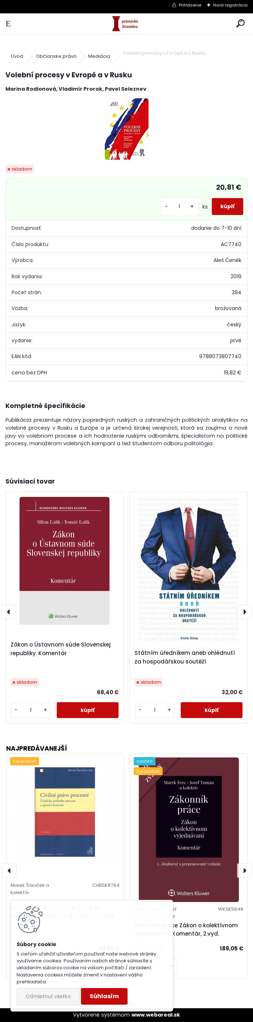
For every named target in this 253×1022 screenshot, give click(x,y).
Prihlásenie (190, 5)
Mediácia (99, 56)
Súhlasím (104, 996)
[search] (240, 24)
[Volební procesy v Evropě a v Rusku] (127, 129)
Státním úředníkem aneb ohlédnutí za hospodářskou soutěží (184, 657)
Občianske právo (56, 56)
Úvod (17, 56)
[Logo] (126, 23)
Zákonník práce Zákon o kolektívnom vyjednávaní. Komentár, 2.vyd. (186, 929)
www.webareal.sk (156, 1014)
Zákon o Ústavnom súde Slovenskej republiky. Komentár (60, 649)
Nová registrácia (230, 5)
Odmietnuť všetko (48, 996)
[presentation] (8, 612)
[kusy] (179, 206)
